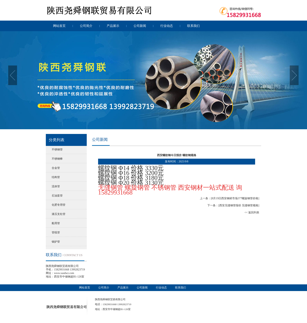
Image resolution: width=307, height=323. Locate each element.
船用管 (56, 223)
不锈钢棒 (57, 158)
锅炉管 (56, 241)
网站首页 (59, 25)
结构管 (56, 177)
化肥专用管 (58, 204)
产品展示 (113, 25)
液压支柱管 (58, 214)
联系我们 (193, 25)
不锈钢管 (57, 149)
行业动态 (166, 25)
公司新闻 (140, 25)
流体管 (56, 186)
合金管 (56, 168)
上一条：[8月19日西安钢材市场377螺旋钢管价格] (229, 198)
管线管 (56, 232)
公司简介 (86, 25)
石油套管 (57, 195)
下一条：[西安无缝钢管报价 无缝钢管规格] (233, 205)
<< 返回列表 (252, 212)
